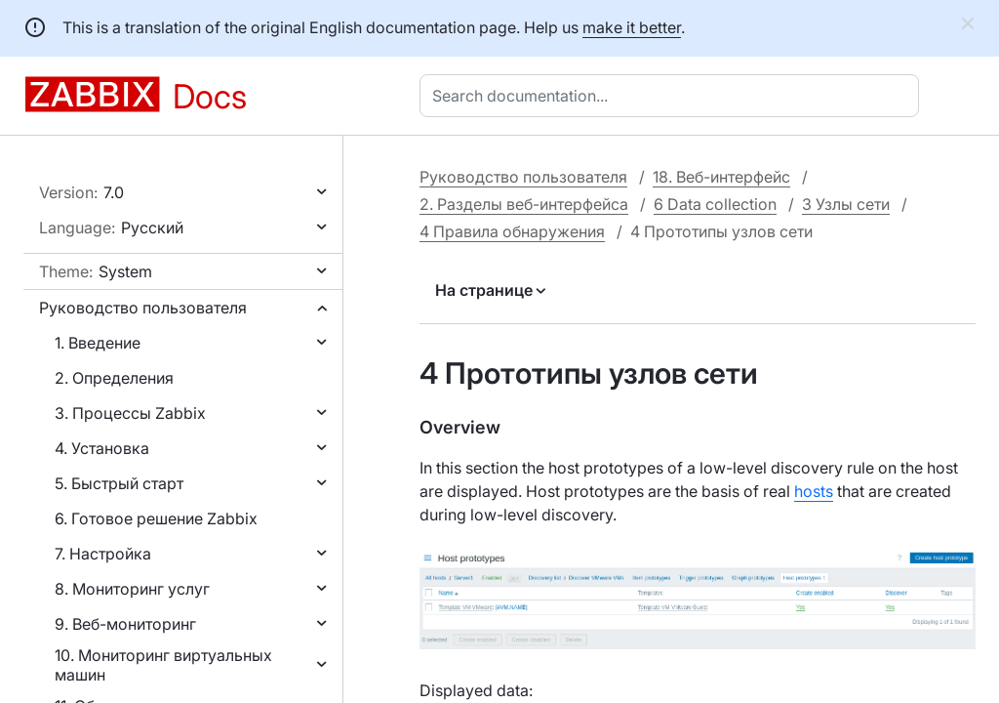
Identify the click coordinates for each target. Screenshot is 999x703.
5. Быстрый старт (119, 483)
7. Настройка (103, 553)
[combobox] (673, 95)
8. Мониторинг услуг (132, 589)
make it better (631, 27)
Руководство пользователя (143, 307)
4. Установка (102, 448)
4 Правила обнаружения (512, 231)
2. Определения (114, 378)
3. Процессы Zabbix (130, 413)
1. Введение (97, 342)
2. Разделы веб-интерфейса (524, 204)
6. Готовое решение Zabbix (156, 518)
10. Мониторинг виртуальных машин (163, 664)
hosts (813, 491)
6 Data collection (715, 204)
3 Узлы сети (846, 204)
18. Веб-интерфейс (721, 176)
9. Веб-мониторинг (125, 624)
